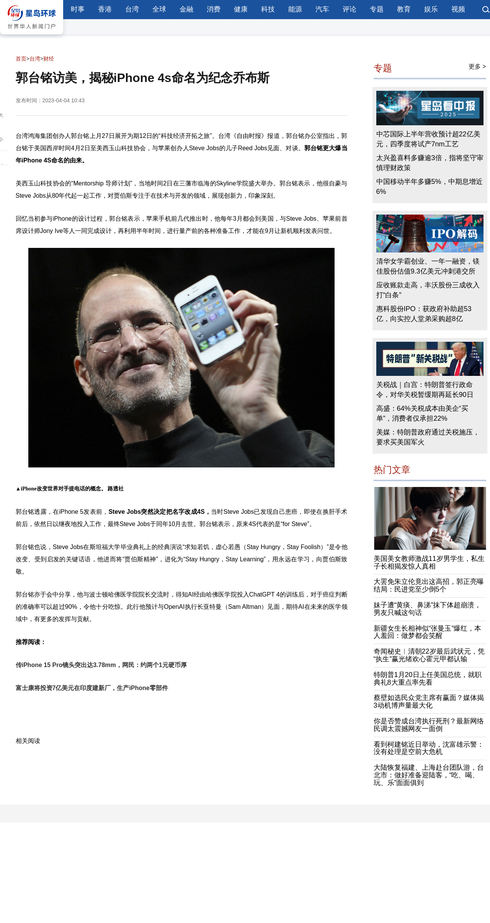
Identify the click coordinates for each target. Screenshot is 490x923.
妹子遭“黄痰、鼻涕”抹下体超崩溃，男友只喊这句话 (428, 608)
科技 (268, 9)
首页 (21, 59)
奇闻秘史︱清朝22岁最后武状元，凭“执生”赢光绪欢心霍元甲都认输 (429, 655)
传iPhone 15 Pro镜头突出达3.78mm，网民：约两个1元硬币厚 (101, 665)
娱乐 (431, 9)
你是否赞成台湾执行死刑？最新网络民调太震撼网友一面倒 (429, 725)
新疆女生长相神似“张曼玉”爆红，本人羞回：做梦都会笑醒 (428, 632)
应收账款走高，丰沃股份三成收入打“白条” (428, 290)
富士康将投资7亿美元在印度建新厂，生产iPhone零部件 (92, 688)
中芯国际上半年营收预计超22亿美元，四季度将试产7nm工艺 (428, 139)
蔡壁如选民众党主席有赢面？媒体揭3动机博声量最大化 (429, 701)
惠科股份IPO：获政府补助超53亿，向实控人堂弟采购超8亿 (424, 314)
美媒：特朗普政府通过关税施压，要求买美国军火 (428, 437)
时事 (78, 9)
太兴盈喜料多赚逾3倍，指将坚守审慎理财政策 (429, 163)
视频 (458, 9)
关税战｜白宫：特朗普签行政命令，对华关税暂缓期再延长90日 (425, 389)
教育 (404, 9)
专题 (377, 9)
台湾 (132, 9)
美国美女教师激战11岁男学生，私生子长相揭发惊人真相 (429, 562)
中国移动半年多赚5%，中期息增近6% (429, 186)
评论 (349, 9)
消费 (213, 9)
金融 (186, 9)
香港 (105, 9)
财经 (48, 59)
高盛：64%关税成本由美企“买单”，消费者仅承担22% (422, 413)
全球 (159, 9)
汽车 (322, 9)
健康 (241, 9)
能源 (295, 9)
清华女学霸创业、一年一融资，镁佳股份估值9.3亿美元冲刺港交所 (428, 266)
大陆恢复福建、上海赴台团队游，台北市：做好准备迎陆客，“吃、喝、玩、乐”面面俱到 (429, 775)
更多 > (477, 66)
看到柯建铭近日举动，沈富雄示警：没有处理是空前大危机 (429, 748)
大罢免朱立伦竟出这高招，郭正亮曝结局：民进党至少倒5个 (429, 585)
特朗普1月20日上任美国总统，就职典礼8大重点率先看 (428, 678)
